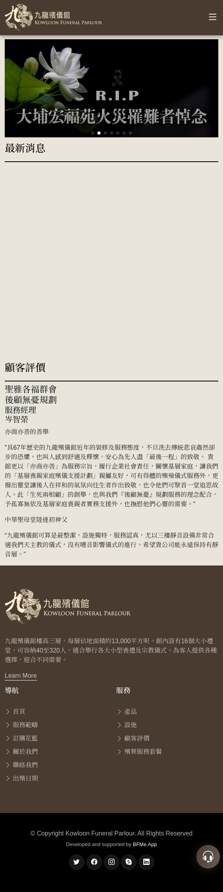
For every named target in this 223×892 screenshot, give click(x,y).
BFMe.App (145, 844)
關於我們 (21, 751)
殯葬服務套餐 (139, 751)
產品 (126, 711)
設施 (126, 725)
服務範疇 (21, 725)
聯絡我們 (21, 765)
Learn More (21, 675)
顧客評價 (132, 738)
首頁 (15, 711)
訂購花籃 (21, 738)
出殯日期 (21, 778)
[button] (92, 133)
